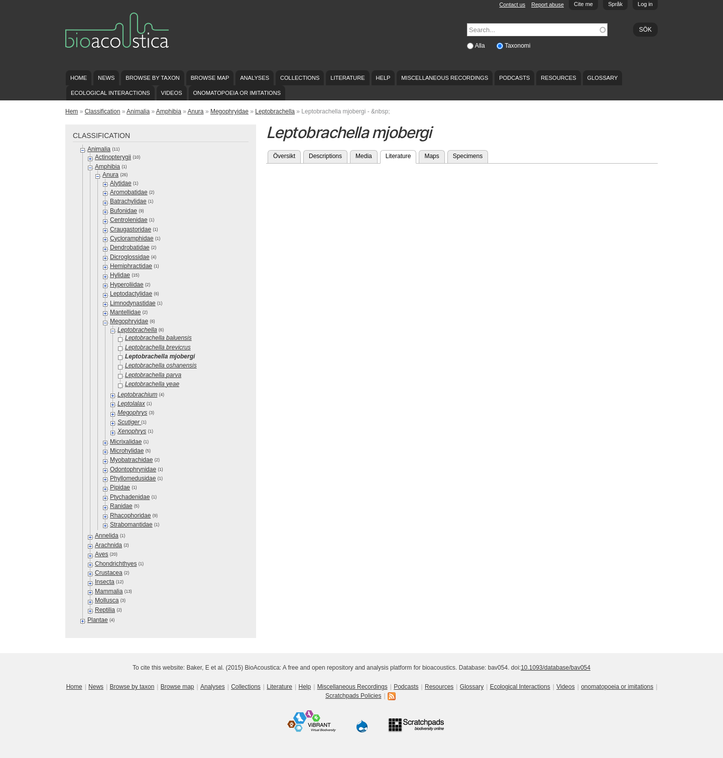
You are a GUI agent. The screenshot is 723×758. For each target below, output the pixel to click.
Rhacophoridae (130, 515)
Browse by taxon (153, 78)
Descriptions (325, 156)
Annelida (106, 535)
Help (383, 78)
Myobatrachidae (131, 459)
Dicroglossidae (130, 257)
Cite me (583, 4)
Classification (102, 111)
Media (363, 156)
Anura (196, 111)
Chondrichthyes (116, 563)
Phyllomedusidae (133, 478)
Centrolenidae (129, 219)
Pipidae (120, 487)
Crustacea (109, 572)
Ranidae (121, 506)
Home (78, 78)
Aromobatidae (129, 192)
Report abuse (547, 5)
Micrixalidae (126, 441)
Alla (481, 45)
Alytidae (121, 183)
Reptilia (105, 609)
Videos (171, 93)
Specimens (468, 156)
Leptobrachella (275, 111)
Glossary (602, 78)
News (106, 78)
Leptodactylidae (131, 293)
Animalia (138, 111)
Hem (71, 111)
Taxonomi (517, 45)
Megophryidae (229, 111)
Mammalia (109, 591)
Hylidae (120, 275)
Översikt (284, 156)
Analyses (254, 78)
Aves (101, 554)
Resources (558, 78)
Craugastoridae (130, 229)
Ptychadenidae (130, 496)
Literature (347, 78)
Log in (645, 4)
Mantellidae (125, 312)
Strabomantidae (131, 524)
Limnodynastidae (133, 303)
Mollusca (106, 600)
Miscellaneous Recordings (444, 78)
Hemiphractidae (131, 266)
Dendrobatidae (130, 247)
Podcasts (514, 78)
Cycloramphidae (132, 238)
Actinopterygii (113, 157)
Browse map (210, 78)
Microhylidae (127, 450)
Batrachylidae (128, 201)
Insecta (104, 581)
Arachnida (108, 545)
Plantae (97, 619)
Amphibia (168, 111)
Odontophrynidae (133, 469)
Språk (615, 4)
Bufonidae (123, 210)
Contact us (513, 5)
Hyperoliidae (127, 284)
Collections (300, 78)
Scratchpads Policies (353, 695)
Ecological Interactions (110, 93)
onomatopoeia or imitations (237, 93)
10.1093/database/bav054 (555, 667)
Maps (431, 156)
